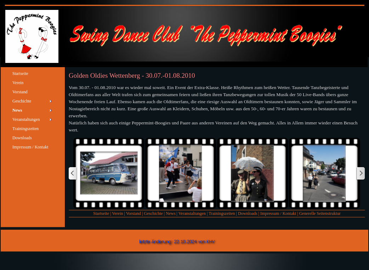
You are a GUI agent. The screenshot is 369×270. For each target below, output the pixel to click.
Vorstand (133, 213)
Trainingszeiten (222, 213)
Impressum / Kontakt (278, 213)
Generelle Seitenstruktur (320, 213)
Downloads (247, 213)
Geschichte (153, 213)
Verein (117, 213)
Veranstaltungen (192, 213)
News (170, 213)
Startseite (101, 213)
